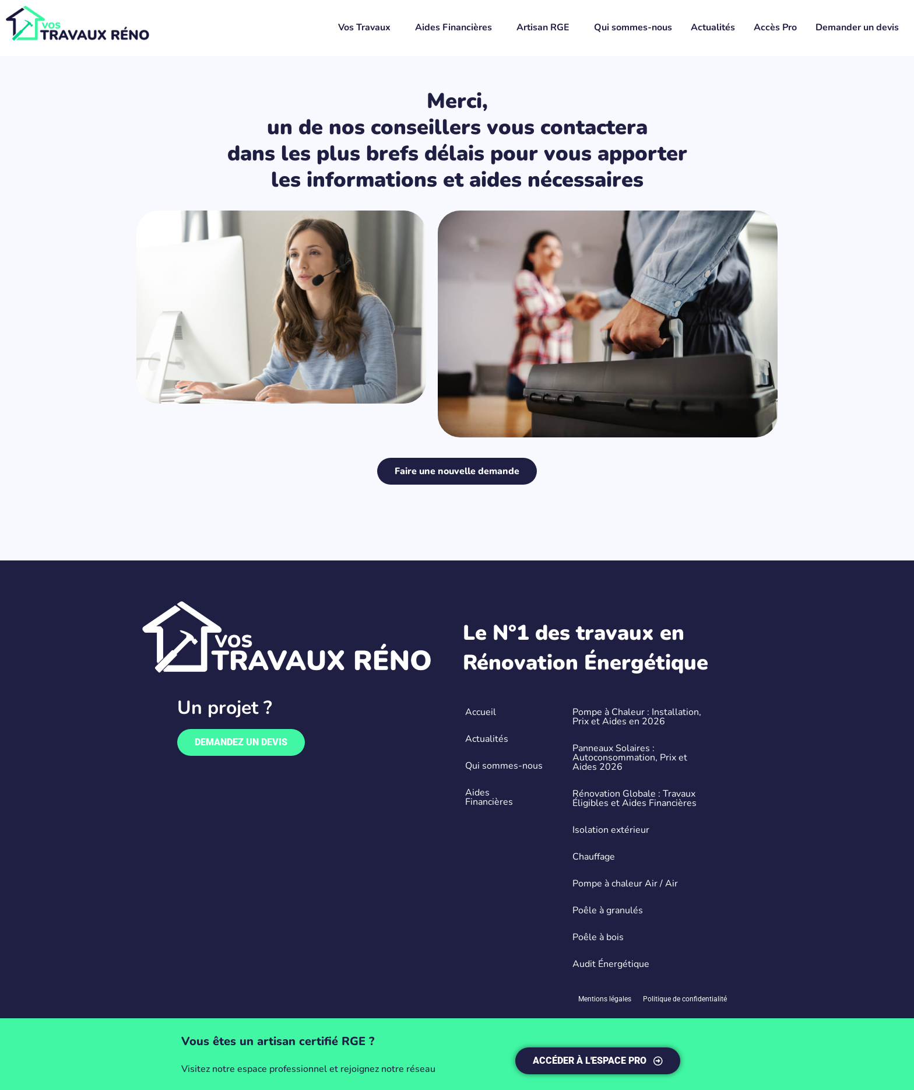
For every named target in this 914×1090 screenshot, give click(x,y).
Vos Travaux (364, 27)
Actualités (713, 27)
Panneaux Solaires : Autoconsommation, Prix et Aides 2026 (629, 757)
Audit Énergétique (610, 964)
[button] (367, 27)
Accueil (480, 712)
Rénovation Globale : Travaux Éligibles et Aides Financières (634, 798)
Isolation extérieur (610, 829)
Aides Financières (453, 27)
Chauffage (593, 856)
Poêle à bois (598, 937)
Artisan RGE (543, 27)
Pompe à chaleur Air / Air (625, 883)
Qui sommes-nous (633, 27)
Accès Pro (775, 27)
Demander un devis (857, 27)
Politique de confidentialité (685, 999)
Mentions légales (604, 999)
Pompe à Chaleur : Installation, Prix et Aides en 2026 (636, 717)
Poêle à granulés (607, 910)
